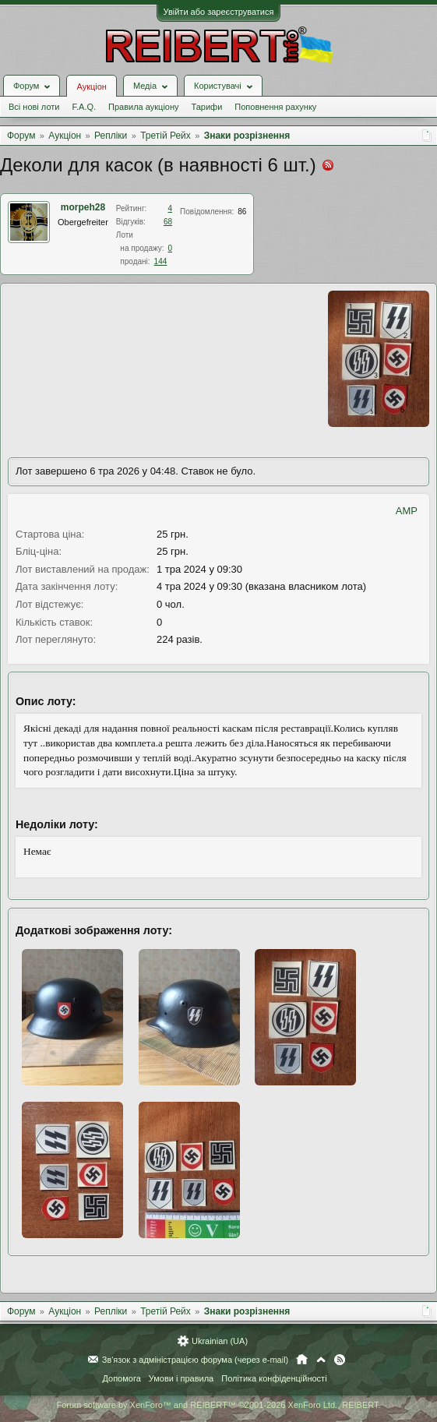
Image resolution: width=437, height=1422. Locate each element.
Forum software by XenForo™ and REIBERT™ (218, 1405)
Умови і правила (181, 1378)
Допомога (121, 1378)
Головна (302, 1359)
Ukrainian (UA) (220, 1341)
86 (242, 211)
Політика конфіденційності (273, 1378)
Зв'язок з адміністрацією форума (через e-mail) (195, 1359)
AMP (407, 511)
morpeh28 (83, 207)
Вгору (320, 1359)
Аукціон (91, 86)
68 (168, 221)
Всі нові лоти (34, 106)
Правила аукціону (143, 106)
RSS (339, 1359)
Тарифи (207, 106)
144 (160, 261)
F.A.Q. (84, 106)
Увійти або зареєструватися (219, 11)
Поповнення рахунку (275, 106)
